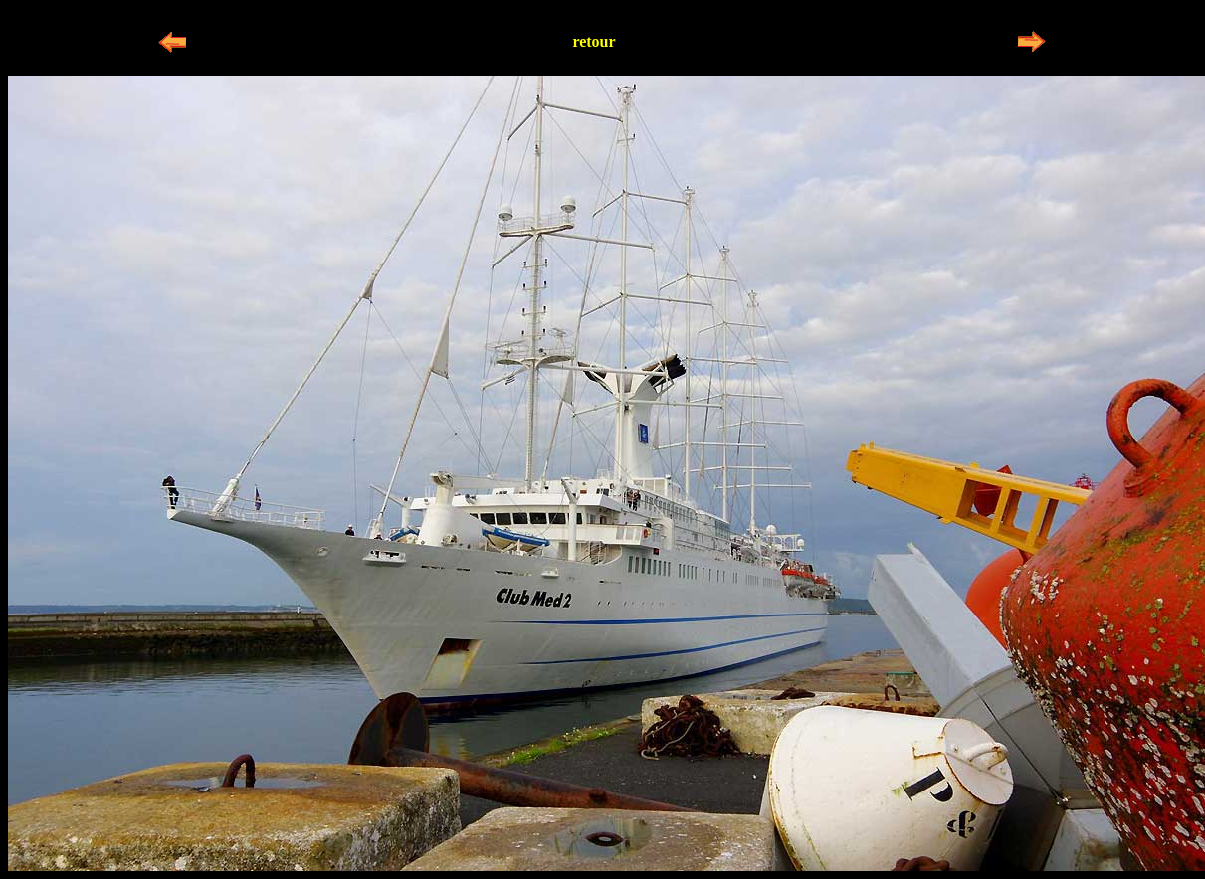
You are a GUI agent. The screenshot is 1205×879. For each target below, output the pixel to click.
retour (593, 41)
